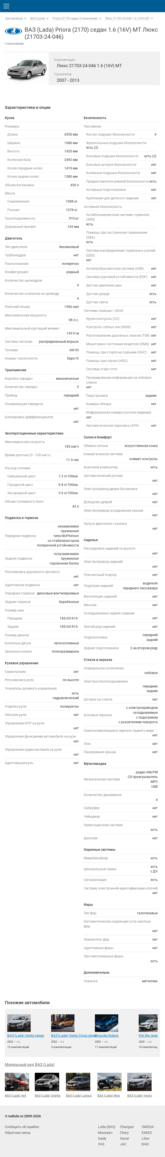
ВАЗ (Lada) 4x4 (17, 1085)
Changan (127, 1127)
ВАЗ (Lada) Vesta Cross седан (74, 1035)
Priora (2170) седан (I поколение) (75, 18)
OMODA (148, 1127)
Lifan (145, 1138)
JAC (123, 1144)
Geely (102, 1138)
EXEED (147, 1133)
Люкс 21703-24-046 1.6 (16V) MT (127, 18)
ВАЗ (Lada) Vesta (139, 1085)
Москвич (105, 1133)
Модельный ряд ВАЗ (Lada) (30, 1064)
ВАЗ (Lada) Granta (47, 1085)
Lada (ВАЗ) (106, 1127)
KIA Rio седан (149, 1035)
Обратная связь (18, 1133)
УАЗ (101, 1144)
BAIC (145, 1144)
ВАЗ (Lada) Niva (109, 1085)
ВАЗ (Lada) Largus (79, 1085)
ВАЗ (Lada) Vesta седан (25, 1035)
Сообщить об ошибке (22, 1127)
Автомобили (14, 18)
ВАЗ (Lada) (37, 18)
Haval (124, 1138)
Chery (124, 1133)
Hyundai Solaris (107, 1035)
